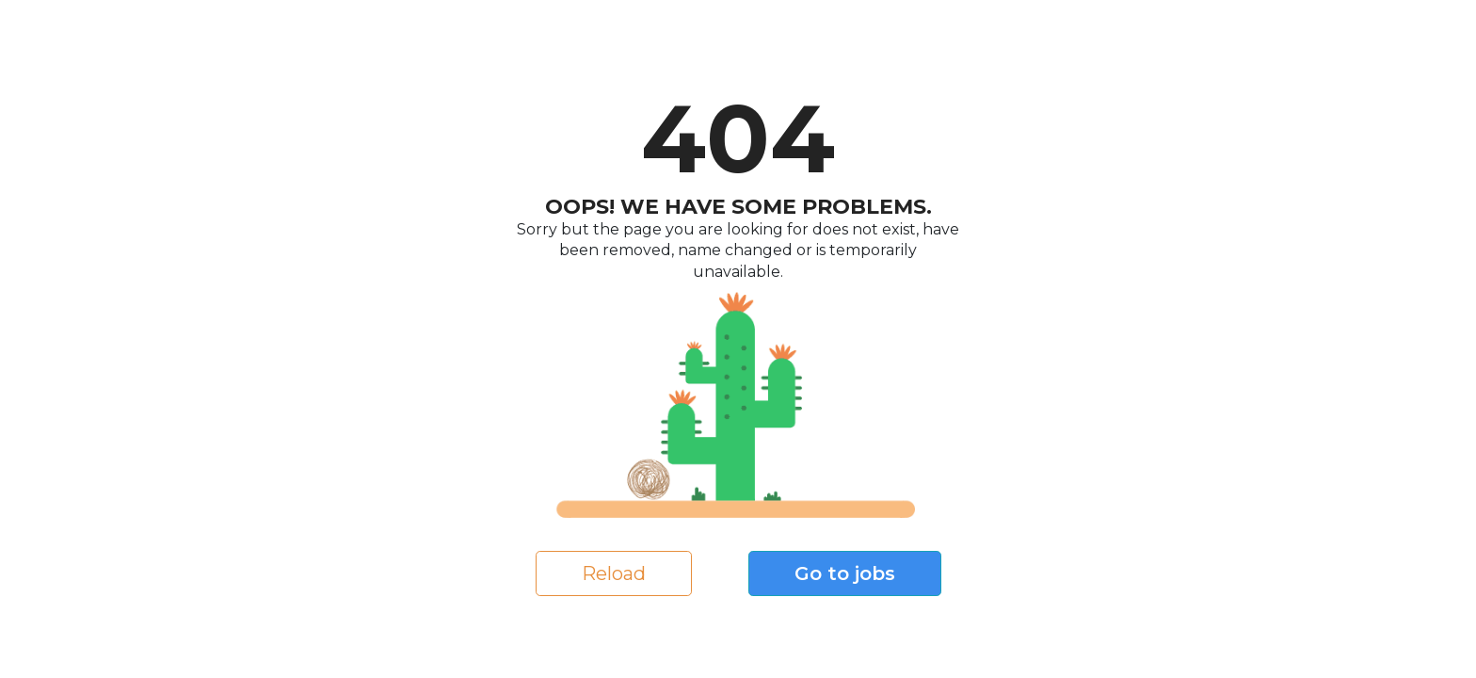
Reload (614, 573)
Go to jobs (844, 573)
